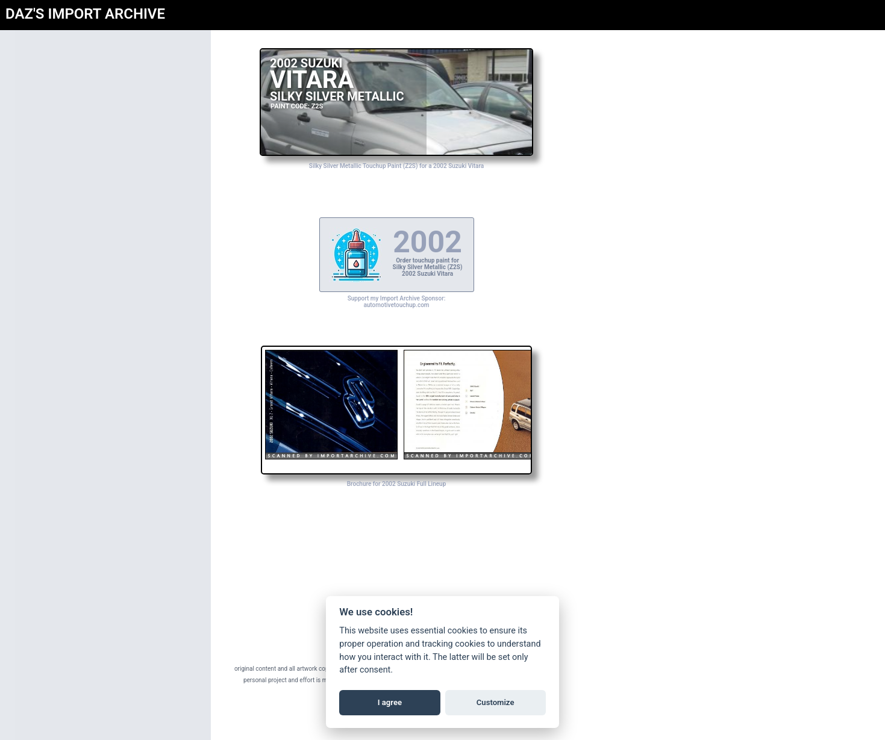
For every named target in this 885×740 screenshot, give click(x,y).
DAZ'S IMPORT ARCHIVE (85, 13)
